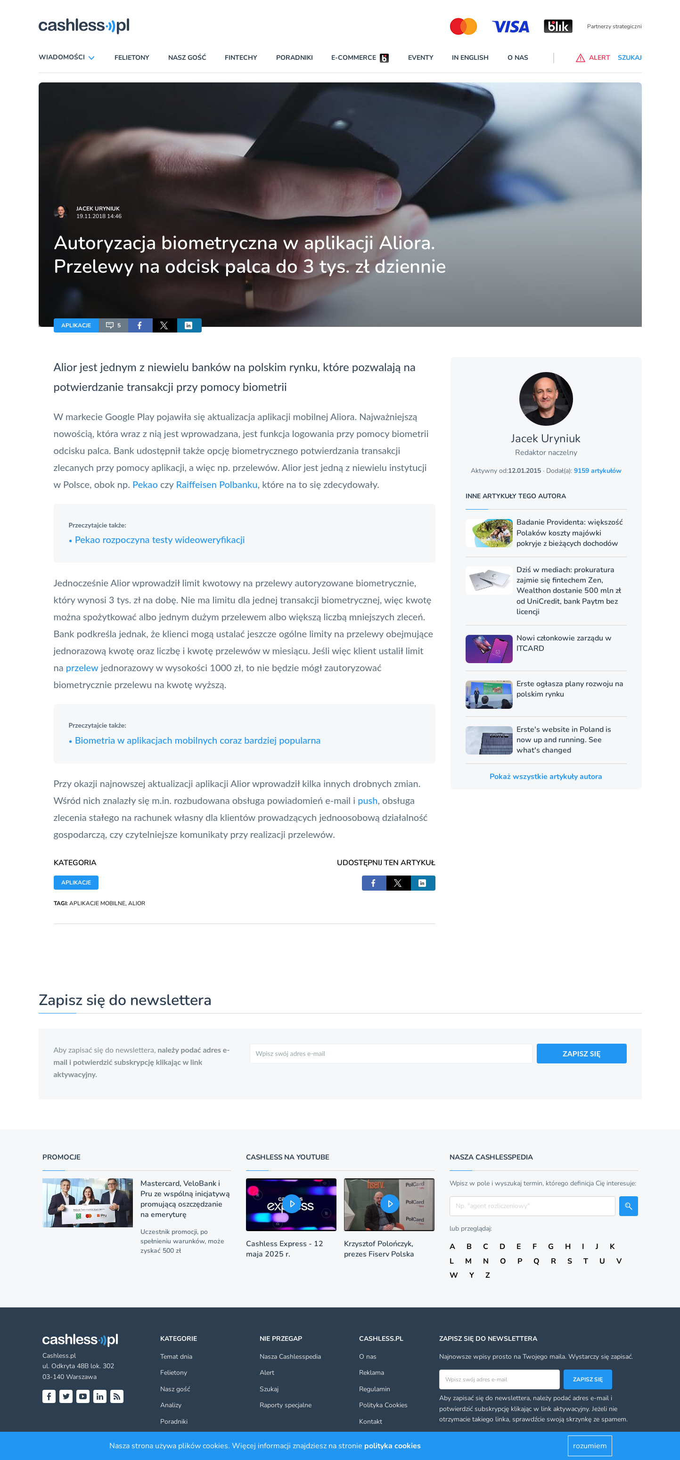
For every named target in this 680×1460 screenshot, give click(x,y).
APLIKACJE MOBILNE (97, 903)
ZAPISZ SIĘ (582, 1053)
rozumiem (590, 1446)
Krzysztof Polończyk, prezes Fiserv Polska (379, 1249)
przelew (82, 667)
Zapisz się (588, 1379)
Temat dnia (176, 1356)
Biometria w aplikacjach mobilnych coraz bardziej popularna (195, 740)
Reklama (371, 1372)
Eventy (421, 57)
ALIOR (136, 903)
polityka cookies (392, 1446)
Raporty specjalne (285, 1405)
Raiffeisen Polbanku (217, 484)
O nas (518, 57)
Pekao (146, 484)
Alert (267, 1372)
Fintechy (241, 57)
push (367, 800)
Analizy (170, 1405)
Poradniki (294, 57)
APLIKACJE (76, 325)
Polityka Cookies (383, 1405)
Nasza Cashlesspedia (290, 1356)
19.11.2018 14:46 (99, 216)
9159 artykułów (598, 470)
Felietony (132, 57)
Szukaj (269, 1389)
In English (470, 57)
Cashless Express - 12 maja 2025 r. (284, 1249)
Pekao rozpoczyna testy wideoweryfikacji (157, 539)
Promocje (61, 1157)
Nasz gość (187, 57)
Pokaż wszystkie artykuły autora (546, 776)
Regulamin (374, 1389)
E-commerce (353, 57)
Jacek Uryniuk (98, 208)
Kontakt (370, 1421)
